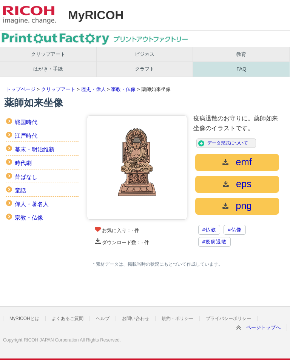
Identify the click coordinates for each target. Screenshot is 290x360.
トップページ (20, 89)
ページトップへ (263, 327)
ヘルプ (103, 318)
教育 (241, 54)
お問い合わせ (135, 318)
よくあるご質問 (67, 318)
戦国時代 (26, 122)
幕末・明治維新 (34, 149)
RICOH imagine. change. (29, 15)
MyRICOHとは (24, 318)
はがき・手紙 (48, 69)
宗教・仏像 (123, 89)
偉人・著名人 (32, 204)
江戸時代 (26, 135)
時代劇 (23, 163)
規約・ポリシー (177, 318)
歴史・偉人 (93, 89)
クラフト (144, 69)
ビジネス (144, 54)
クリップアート (48, 54)
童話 (20, 190)
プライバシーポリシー (228, 318)
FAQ (241, 69)
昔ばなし (26, 177)
